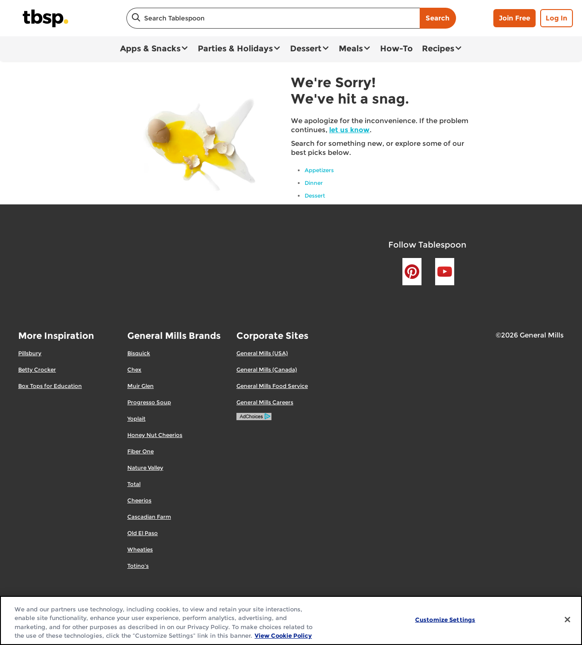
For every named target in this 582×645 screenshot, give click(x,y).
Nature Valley (145, 467)
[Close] (567, 620)
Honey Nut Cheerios (154, 435)
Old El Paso (142, 533)
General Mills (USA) (262, 353)
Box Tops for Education (50, 385)
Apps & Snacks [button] (150, 49)
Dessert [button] (305, 49)
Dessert (315, 195)
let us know (349, 129)
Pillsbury (29, 353)
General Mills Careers (264, 402)
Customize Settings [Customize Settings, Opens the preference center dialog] (445, 619)
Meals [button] (351, 49)
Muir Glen (140, 385)
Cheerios (139, 500)
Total (133, 484)
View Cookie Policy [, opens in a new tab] (283, 635)
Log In (556, 18)
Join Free (514, 18)
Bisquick (138, 353)
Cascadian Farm (149, 516)
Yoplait (136, 418)
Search (438, 18)
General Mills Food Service (272, 385)
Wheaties (140, 549)
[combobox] (273, 18)
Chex (134, 369)
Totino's (138, 565)
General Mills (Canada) (266, 369)
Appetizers (319, 170)
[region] (291, 620)
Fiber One (140, 451)
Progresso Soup (149, 402)
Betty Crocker (37, 369)
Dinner (314, 182)
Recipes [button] (438, 49)
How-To (396, 49)
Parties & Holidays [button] (235, 49)
